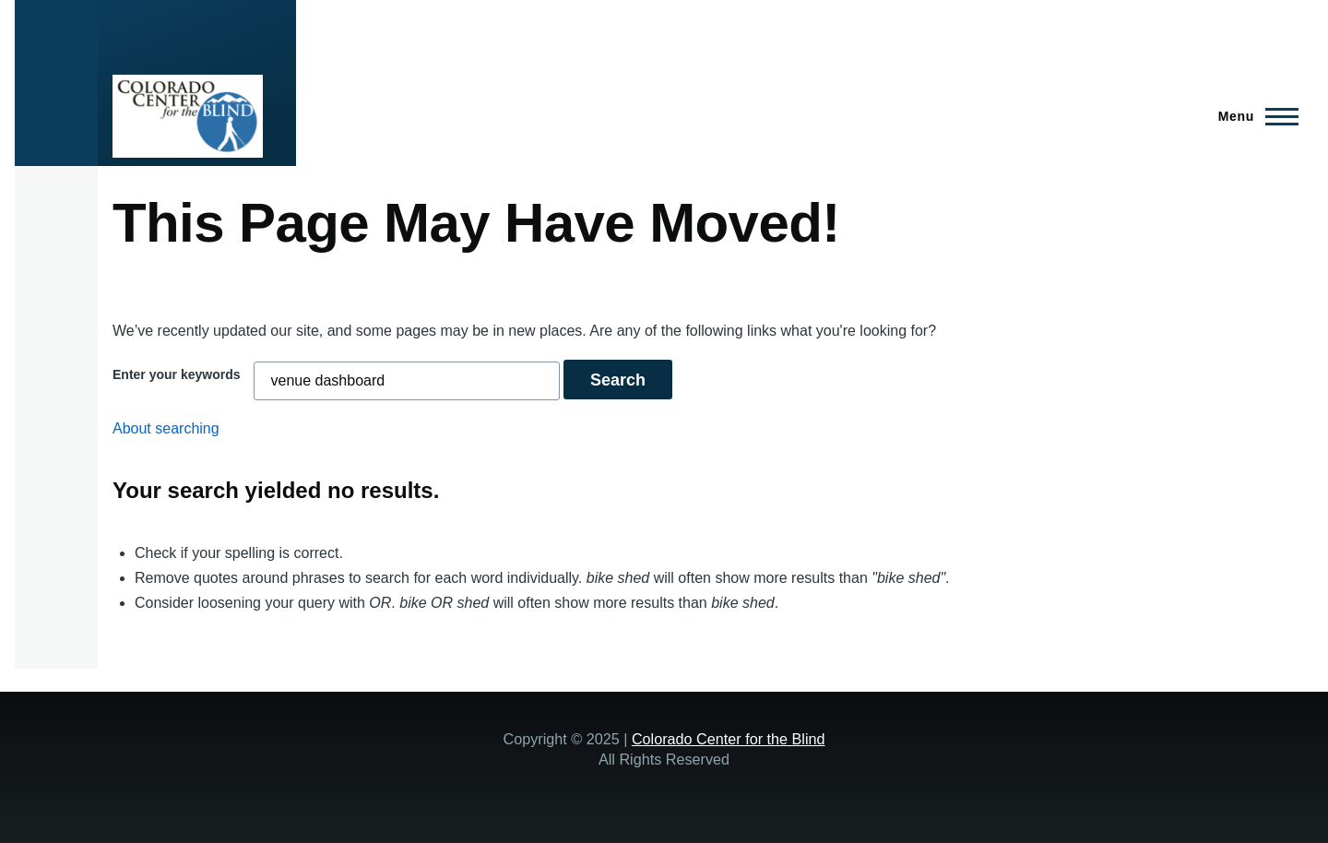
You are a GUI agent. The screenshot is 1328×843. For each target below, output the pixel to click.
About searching (166, 428)
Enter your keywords (177, 374)
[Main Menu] (1253, 116)
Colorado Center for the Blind (728, 738)
